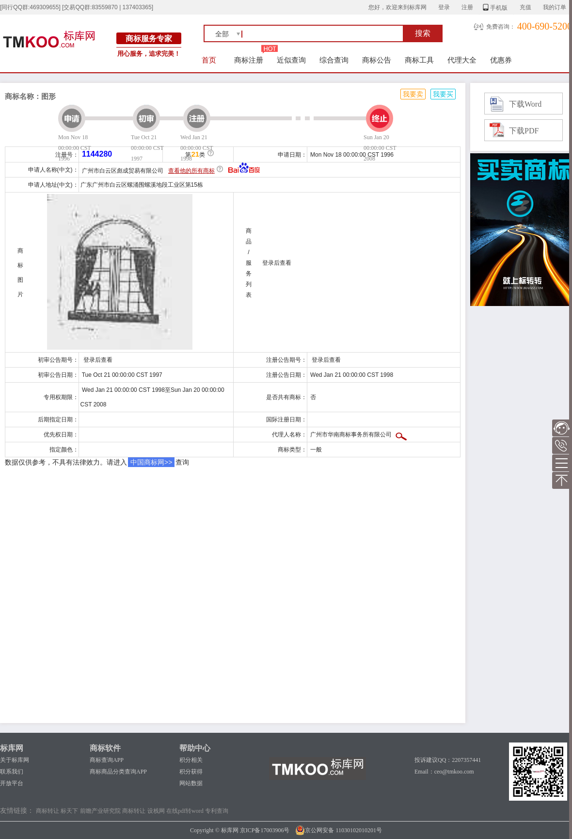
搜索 (422, 33)
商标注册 (248, 60)
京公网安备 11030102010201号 (338, 830)
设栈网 (156, 810)
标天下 (69, 810)
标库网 (11, 748)
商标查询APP (107, 760)
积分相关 (191, 760)
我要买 (443, 94)
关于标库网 (14, 760)
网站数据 (191, 783)
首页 (209, 60)
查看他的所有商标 (191, 170)
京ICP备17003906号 (265, 830)
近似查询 (291, 60)
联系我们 (11, 771)
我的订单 (554, 7)
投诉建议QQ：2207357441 (447, 760)
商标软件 (105, 748)
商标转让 (47, 810)
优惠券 (501, 60)
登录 (444, 7)
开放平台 (11, 783)
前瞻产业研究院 (100, 810)
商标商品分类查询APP (118, 771)
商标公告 (376, 60)
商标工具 (419, 60)
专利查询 (216, 810)
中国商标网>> (151, 462)
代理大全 (462, 60)
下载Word (525, 104)
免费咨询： (500, 26)
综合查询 (334, 60)
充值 (525, 7)
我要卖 (413, 94)
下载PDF (524, 131)
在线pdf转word (185, 810)
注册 (467, 7)
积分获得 (191, 771)
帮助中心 (194, 748)
